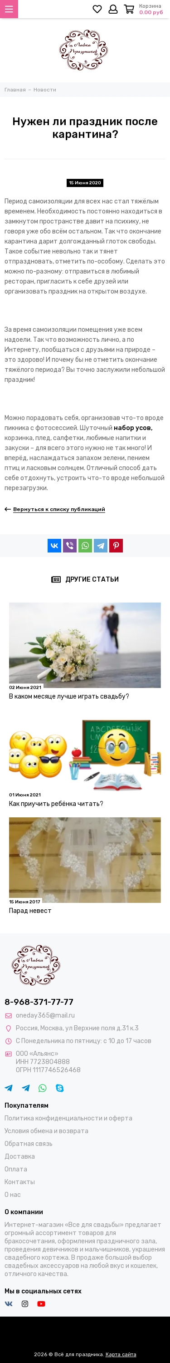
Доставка (20, 1156)
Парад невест (30, 911)
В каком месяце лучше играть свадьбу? (69, 696)
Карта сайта (121, 1355)
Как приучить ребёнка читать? (56, 804)
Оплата (16, 1169)
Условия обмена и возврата (46, 1131)
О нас (13, 1195)
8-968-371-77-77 (39, 1002)
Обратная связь (29, 1144)
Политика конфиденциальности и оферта (68, 1118)
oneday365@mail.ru (45, 1015)
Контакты (20, 1182)
